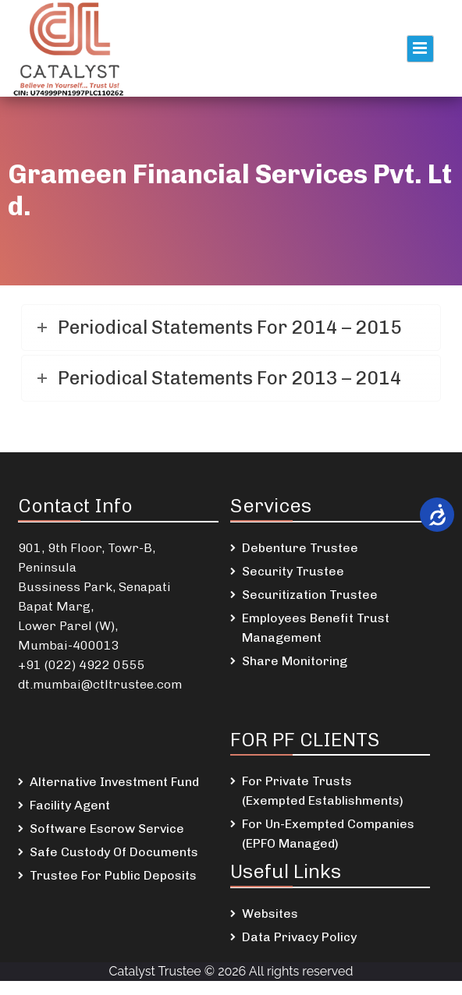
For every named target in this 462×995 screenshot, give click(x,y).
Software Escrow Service (107, 828)
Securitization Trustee (310, 594)
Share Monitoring (294, 660)
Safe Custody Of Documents (114, 852)
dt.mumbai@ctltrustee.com (100, 684)
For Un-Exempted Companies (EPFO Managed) (328, 833)
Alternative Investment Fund (114, 781)
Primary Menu (420, 48)
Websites (270, 913)
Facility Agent (70, 805)
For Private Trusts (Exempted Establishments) (322, 791)
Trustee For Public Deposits (113, 875)
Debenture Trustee (300, 547)
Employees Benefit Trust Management (315, 628)
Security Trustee (293, 571)
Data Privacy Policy (299, 936)
